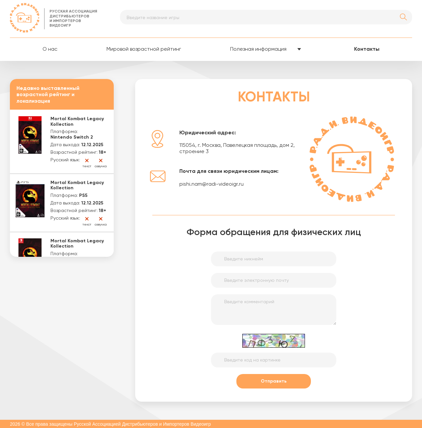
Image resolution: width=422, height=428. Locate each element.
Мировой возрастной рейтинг (143, 49)
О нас (50, 49)
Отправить (273, 381)
